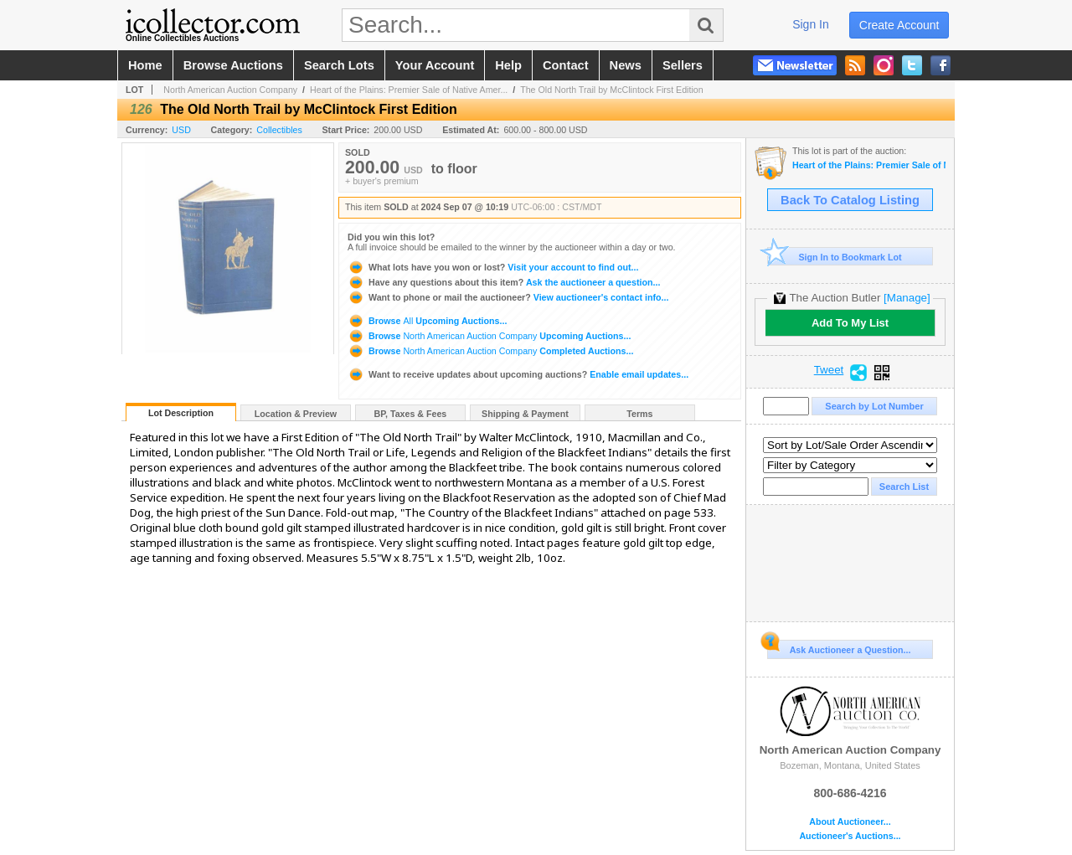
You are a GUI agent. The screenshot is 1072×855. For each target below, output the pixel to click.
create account (899, 25)
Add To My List (850, 323)
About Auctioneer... (849, 822)
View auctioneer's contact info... (508, 297)
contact (566, 65)
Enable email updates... (518, 374)
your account (434, 65)
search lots (339, 65)
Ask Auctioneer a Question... (838, 647)
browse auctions (233, 65)
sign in (810, 24)
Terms (639, 414)
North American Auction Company (230, 90)
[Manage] (906, 297)
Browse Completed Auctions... (490, 351)
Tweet (829, 370)
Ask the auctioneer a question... (504, 282)
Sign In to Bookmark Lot (834, 256)
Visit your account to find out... (493, 267)
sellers (682, 65)
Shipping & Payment (525, 414)
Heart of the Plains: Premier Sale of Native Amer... (409, 90)
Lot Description (181, 413)
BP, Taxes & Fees (410, 414)
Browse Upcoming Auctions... (427, 321)
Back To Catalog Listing (850, 200)
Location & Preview (296, 414)
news (626, 65)
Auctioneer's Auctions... (849, 836)
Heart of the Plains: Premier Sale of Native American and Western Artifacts (869, 165)
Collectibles (279, 130)
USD (181, 130)
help (508, 65)
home (145, 65)
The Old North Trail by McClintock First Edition (612, 90)
